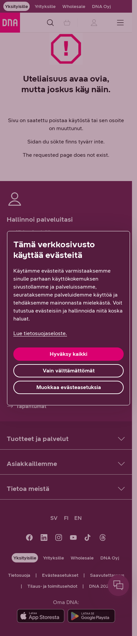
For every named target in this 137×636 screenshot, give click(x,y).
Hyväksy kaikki (68, 354)
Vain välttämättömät (69, 370)
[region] (68, 318)
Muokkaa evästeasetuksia (68, 387)
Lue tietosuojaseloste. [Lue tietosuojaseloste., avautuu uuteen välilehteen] (40, 333)
